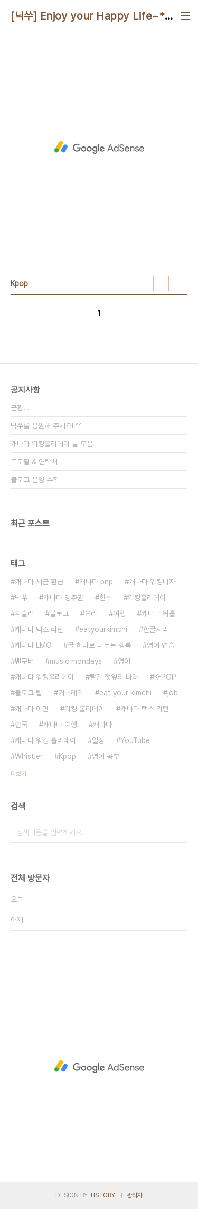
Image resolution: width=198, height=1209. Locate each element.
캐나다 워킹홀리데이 (44, 677)
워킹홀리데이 (147, 597)
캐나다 (102, 724)
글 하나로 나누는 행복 (99, 645)
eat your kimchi (125, 693)
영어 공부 (105, 756)
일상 (98, 740)
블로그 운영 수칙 (35, 479)
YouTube (135, 740)
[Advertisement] (99, 147)
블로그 (59, 613)
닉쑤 (21, 597)
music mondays (76, 661)
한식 (105, 597)
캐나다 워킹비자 (152, 582)
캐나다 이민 (32, 708)
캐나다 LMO (33, 645)
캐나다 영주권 (63, 597)
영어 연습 (160, 645)
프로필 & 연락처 (34, 461)
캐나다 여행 (60, 724)
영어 (124, 661)
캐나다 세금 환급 (39, 582)
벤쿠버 (24, 661)
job (172, 693)
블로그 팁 (28, 693)
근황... (20, 408)
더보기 (18, 773)
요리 (90, 613)
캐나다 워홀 (158, 613)
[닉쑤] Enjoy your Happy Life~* (88, 16)
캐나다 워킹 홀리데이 (45, 740)
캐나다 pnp (96, 582)
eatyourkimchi (103, 629)
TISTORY (102, 1195)
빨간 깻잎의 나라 (114, 677)
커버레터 (70, 693)
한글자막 (155, 629)
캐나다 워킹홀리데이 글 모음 (52, 443)
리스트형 (179, 283)
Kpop (67, 756)
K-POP (165, 677)
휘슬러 (24, 613)
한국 (21, 724)
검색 (177, 832)
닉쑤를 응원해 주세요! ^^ (46, 426)
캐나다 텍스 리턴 (39, 629)
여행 (119, 613)
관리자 (135, 1195)
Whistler (29, 756)
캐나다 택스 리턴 (144, 708)
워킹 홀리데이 (84, 708)
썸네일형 (161, 283)
